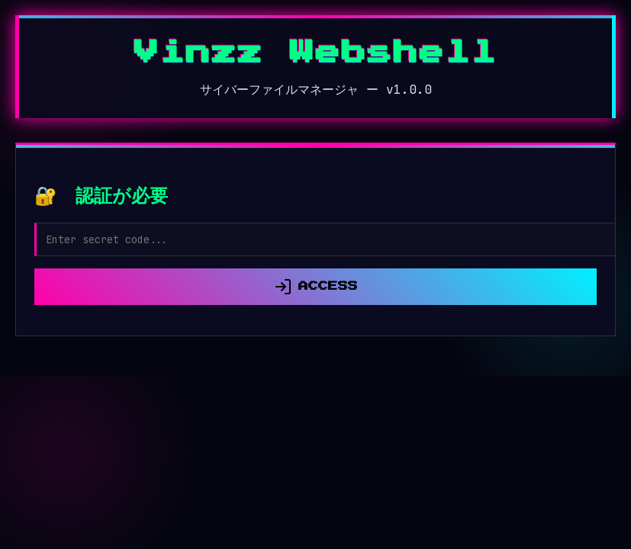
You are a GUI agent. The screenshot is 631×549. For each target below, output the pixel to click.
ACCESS (316, 287)
